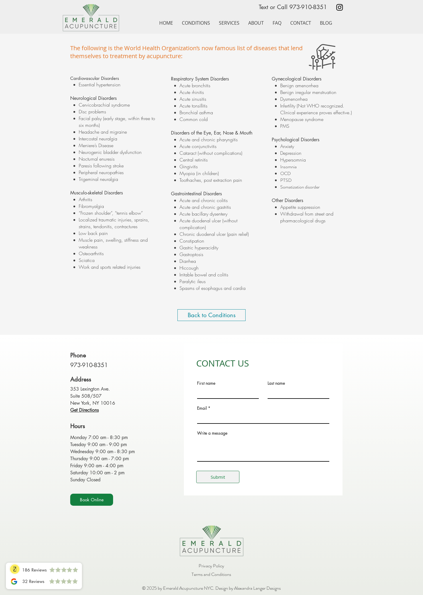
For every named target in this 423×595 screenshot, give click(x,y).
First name (206, 383)
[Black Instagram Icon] (339, 7)
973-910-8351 (308, 7)
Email (202, 408)
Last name (276, 383)
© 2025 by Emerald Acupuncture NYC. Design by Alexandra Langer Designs (211, 588)
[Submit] (217, 477)
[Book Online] (91, 500)
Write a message (212, 433)
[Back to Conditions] (211, 315)
